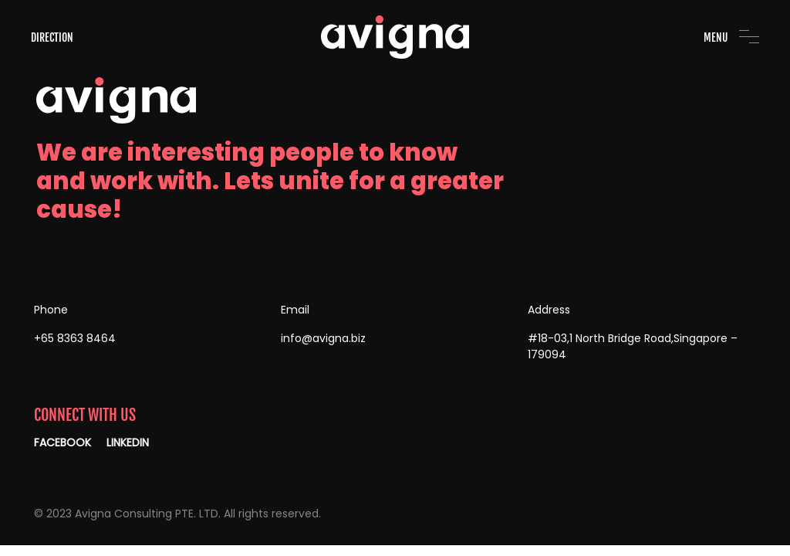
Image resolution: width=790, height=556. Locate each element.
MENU (716, 37)
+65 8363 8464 (75, 338)
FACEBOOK (62, 442)
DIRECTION (52, 37)
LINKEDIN (127, 442)
